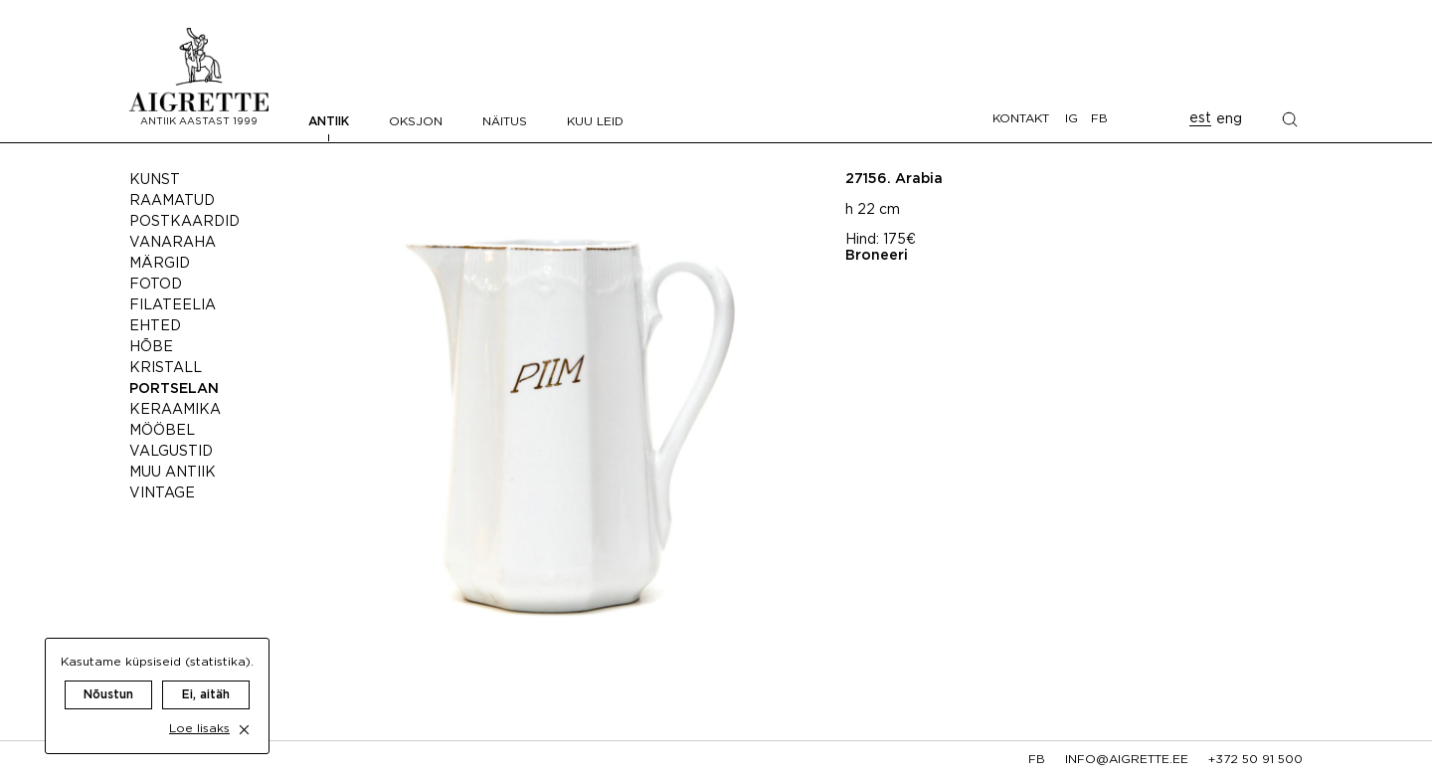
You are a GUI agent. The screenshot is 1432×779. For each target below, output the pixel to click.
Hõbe (151, 347)
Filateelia (172, 305)
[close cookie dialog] (244, 709)
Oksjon (416, 121)
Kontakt (1020, 118)
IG (1071, 118)
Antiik (328, 121)
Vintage (162, 493)
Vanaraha (172, 243)
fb (1036, 759)
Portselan (174, 389)
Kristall (165, 368)
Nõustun (108, 675)
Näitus (504, 121)
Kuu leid (595, 121)
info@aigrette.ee (1126, 759)
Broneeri (876, 256)
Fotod (155, 285)
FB (1099, 118)
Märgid (159, 264)
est (1200, 118)
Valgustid (171, 452)
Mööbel (162, 431)
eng (1229, 119)
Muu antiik (172, 473)
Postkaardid (184, 222)
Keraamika (175, 410)
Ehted (155, 326)
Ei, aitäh (206, 675)
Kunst (154, 180)
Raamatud (172, 201)
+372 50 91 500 (1255, 759)
